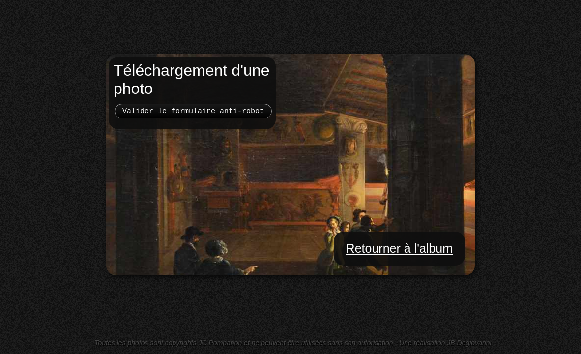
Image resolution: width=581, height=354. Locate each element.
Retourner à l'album (399, 248)
